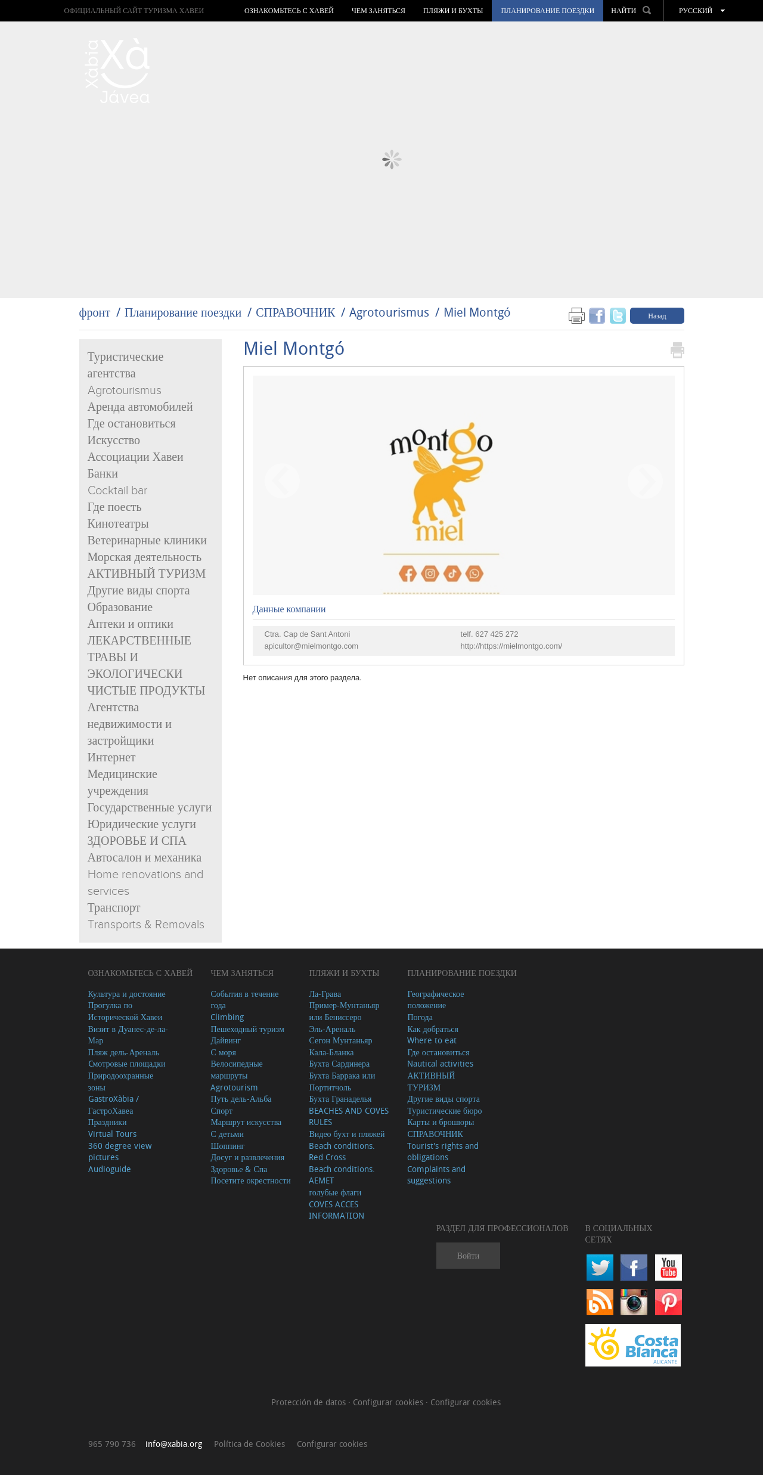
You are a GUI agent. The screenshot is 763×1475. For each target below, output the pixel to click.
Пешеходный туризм (247, 1028)
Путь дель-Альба (240, 1098)
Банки (103, 474)
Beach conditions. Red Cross (342, 1151)
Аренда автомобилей (140, 407)
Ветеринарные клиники (147, 541)
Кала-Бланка (331, 1052)
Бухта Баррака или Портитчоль (342, 1081)
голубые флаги (335, 1192)
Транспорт (114, 908)
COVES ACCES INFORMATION (336, 1210)
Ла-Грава (325, 993)
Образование (120, 607)
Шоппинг (227, 1145)
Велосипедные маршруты (236, 1069)
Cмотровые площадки (127, 1063)
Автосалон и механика (145, 858)
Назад (657, 315)
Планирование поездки (547, 10)
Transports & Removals (146, 925)
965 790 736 (112, 1443)
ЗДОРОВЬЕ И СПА (137, 841)
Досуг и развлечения (247, 1157)
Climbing (227, 1016)
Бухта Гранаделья (340, 1098)
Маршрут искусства (245, 1121)
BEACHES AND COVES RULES (349, 1116)
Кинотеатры (118, 524)
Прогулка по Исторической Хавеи (125, 1010)
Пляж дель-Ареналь (123, 1052)
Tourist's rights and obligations (443, 1151)
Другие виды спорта (139, 591)
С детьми (227, 1133)
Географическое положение (435, 999)
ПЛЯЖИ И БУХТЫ (453, 10)
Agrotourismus (389, 312)
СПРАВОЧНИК (295, 312)
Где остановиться (132, 424)
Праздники (107, 1121)
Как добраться (432, 1028)
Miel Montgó (477, 312)
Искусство (114, 440)
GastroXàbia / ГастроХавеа (113, 1104)
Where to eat (432, 1040)
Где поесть (115, 507)
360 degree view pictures (119, 1151)
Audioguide (109, 1169)
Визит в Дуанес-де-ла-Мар (128, 1034)
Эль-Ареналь (332, 1028)
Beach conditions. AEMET (342, 1174)
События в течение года (244, 999)
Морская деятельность (145, 557)
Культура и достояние (127, 993)
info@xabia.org (173, 1443)
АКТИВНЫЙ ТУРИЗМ (147, 574)
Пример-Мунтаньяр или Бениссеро (344, 1010)
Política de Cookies (249, 1443)
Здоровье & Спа (238, 1169)
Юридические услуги (142, 824)
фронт (94, 312)
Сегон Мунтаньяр (340, 1040)
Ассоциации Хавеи (136, 457)
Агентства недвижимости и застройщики (130, 724)
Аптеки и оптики (130, 624)
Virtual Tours (112, 1133)
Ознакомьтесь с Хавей (289, 10)
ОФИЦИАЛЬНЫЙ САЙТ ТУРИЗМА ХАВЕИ (134, 10)
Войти (468, 1255)
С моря (223, 1052)
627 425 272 (496, 634)
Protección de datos (309, 1402)
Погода (419, 1016)
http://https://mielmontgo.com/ (512, 646)
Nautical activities (440, 1063)
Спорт (221, 1110)
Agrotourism (234, 1087)
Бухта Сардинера (339, 1063)
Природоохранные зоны (121, 1081)
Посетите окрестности (250, 1180)
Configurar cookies (389, 1402)
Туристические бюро (444, 1110)
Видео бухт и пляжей (346, 1133)
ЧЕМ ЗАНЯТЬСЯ (378, 10)
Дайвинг (225, 1040)
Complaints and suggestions (436, 1174)
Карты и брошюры (440, 1121)
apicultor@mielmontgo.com (312, 646)
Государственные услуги (150, 808)
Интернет (112, 758)
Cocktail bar (117, 491)
